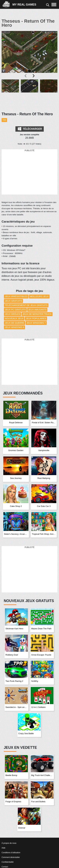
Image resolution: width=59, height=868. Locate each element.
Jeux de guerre (14, 323)
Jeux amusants (37, 309)
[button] (10, 93)
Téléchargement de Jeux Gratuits (26, 305)
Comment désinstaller (11, 857)
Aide (3, 848)
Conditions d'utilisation (11, 852)
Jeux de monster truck (37, 314)
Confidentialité (8, 862)
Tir (4, 120)
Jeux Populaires (36, 318)
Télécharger (30, 129)
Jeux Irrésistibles (16, 296)
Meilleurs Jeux (39, 296)
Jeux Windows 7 (36, 323)
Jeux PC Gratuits (15, 309)
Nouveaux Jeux (14, 318)
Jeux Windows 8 (14, 327)
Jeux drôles (12, 314)
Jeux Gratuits (13, 301)
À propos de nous (9, 843)
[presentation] (26, 76)
